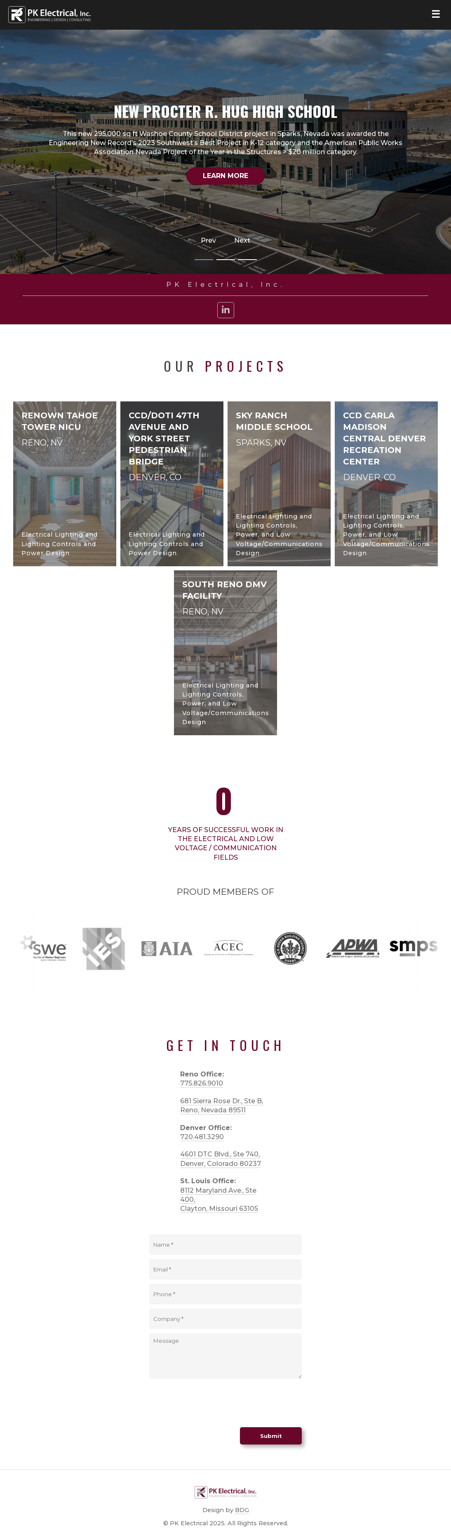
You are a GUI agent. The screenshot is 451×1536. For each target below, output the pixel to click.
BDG (242, 1510)
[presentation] (212, 1403)
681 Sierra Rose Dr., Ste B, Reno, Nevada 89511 (221, 1105)
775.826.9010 (201, 1083)
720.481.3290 (202, 1137)
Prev (202, 241)
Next (249, 241)
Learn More (225, 176)
